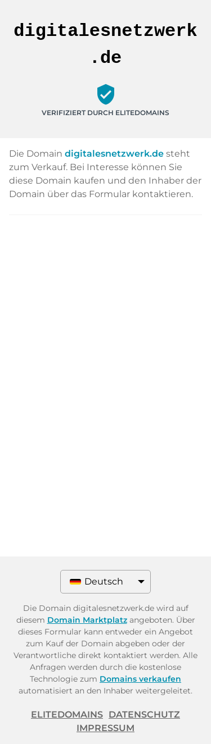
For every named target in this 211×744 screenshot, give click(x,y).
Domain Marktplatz (87, 620)
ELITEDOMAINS (67, 714)
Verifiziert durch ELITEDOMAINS (105, 112)
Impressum (105, 728)
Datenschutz (144, 714)
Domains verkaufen (140, 679)
